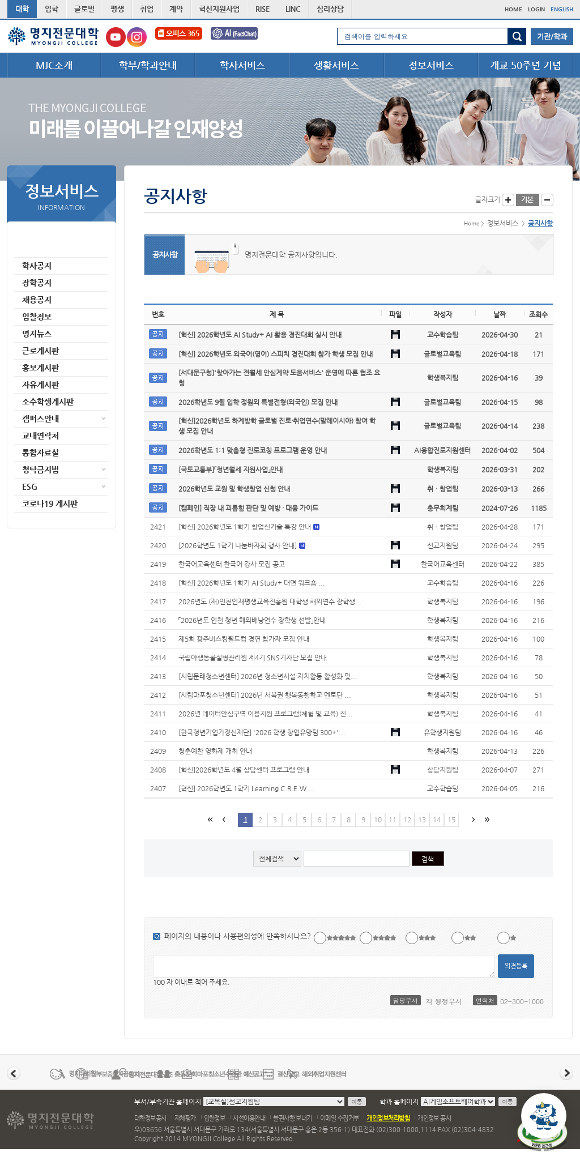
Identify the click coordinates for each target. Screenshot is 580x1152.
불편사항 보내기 (292, 1118)
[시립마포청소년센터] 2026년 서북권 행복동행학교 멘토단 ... (264, 695)
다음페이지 (472, 819)
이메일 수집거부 (339, 1118)
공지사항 (37, 248)
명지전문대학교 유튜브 (116, 37)
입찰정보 (37, 316)
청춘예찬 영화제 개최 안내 (215, 751)
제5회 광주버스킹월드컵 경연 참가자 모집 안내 (243, 639)
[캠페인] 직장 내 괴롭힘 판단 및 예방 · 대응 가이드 (248, 508)
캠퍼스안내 (40, 418)
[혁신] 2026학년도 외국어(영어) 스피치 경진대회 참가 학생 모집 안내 (275, 354)
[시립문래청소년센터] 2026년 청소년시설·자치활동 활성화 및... (267, 676)
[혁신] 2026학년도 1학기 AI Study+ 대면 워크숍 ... (251, 583)
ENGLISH (562, 9)
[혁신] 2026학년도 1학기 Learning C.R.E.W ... (246, 788)
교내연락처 (40, 435)
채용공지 (37, 299)
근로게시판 (40, 350)
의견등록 (516, 966)
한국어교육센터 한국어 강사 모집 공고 (231, 564)
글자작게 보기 (547, 200)
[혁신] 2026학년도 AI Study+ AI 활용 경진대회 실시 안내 (260, 335)
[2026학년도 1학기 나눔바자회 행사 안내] (238, 545)
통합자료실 (40, 452)
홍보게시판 (40, 367)
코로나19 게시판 (50, 503)
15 (451, 820)
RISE (262, 9)
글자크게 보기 (508, 200)
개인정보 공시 (434, 1118)
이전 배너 (13, 1073)
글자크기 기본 (527, 200)
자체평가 (185, 1118)
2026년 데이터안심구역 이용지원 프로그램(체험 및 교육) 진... (265, 714)
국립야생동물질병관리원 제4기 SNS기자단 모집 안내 (252, 658)
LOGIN (536, 9)
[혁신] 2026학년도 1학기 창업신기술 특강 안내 (245, 527)
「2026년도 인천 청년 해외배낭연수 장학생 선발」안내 (252, 620)
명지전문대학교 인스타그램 (137, 37)
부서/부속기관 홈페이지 (167, 1102)
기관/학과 (552, 36)
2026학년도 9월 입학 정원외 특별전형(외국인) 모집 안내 (258, 402)
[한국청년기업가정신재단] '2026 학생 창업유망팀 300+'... (262, 732)
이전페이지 (223, 819)
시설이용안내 (249, 1118)
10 (378, 820)
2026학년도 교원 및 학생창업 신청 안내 (234, 489)
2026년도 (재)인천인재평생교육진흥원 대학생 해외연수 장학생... (270, 601)
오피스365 (178, 37)
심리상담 (330, 9)
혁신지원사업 (219, 9)
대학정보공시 (150, 1118)
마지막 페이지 (486, 819)
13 (422, 820)
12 (407, 820)
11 (392, 820)
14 (437, 820)
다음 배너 (566, 1073)
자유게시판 (40, 384)
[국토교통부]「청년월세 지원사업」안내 (230, 469)
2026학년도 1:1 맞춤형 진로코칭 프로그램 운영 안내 (252, 450)
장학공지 (37, 282)
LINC (293, 9)
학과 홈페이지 (399, 1102)
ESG (29, 486)
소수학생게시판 (48, 401)
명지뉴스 (37, 333)
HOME (513, 9)
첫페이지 (209, 819)
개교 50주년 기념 (525, 65)
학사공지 (37, 265)
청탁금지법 (40, 469)
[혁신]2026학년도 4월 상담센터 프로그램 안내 (243, 770)
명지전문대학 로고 (53, 36)
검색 (517, 36)
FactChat (242, 37)
